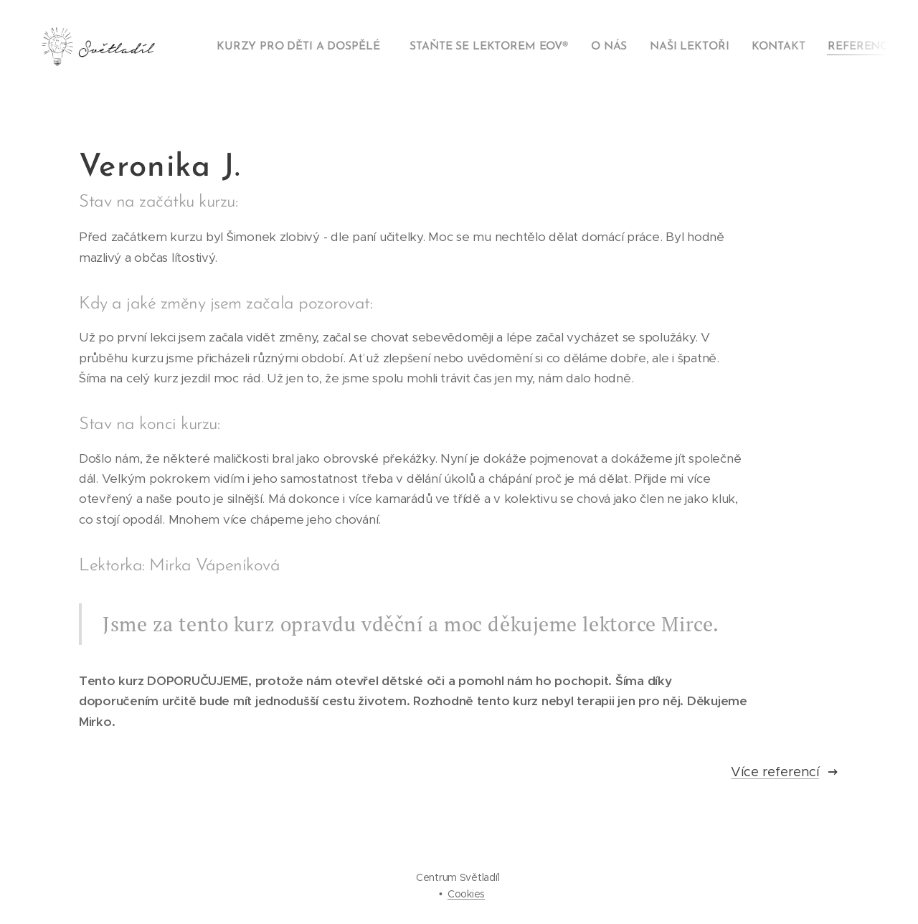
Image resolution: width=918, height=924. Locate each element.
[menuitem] (303, 47)
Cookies (466, 893)
